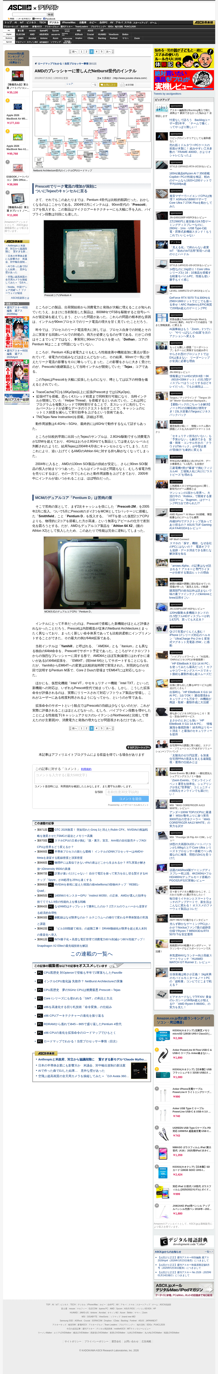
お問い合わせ (131, 1341)
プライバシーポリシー (96, 1341)
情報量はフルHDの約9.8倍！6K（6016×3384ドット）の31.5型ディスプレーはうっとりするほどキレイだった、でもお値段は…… (190, 381)
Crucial (90, 34)
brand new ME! (129, 1317)
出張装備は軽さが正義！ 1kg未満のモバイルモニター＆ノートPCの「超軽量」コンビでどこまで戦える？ (190, 979)
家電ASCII (37, 27)
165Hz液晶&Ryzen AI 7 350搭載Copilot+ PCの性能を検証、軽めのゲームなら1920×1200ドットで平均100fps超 (190, 178)
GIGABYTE (55, 35)
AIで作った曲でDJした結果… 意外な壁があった (71, 1070)
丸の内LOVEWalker (153, 1333)
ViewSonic (114, 34)
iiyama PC (103, 1309)
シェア (69, 84)
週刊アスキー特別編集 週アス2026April (17, 354)
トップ (8, 22)
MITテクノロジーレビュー (139, 1329)
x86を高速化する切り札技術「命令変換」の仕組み (78, 1007)
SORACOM (97, 1321)
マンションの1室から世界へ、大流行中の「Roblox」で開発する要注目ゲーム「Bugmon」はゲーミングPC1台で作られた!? (190, 498)
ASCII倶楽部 (204, 23)
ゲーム (153, 22)
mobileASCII (119, 1329)
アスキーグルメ (52, 27)
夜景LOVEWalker (117, 1333)
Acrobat (32, 38)
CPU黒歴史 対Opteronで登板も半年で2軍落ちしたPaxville (83, 972)
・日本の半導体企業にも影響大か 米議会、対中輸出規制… (16, 259)
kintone (44, 38)
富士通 (21, 31)
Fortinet (113, 38)
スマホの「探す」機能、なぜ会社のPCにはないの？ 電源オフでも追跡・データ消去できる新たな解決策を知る (190, 548)
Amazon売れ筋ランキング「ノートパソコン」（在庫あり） (16, 58)
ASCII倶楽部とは (20, 297)
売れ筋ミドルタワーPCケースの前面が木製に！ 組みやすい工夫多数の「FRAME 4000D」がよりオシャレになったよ (190, 150)
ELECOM (20, 34)
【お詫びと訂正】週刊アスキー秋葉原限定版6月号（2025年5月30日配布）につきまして (184, 1266)
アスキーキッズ (11, 27)
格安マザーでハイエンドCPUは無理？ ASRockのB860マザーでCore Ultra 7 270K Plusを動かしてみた (190, 201)
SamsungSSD (65, 34)
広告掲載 (146, 1341)
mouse (32, 31)
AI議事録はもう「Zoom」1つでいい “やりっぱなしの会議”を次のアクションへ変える (190, 332)
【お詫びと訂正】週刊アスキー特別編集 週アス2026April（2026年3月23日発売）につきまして (183, 1259)
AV (111, 22)
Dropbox (78, 38)
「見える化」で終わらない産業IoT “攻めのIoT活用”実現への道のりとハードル (190, 251)
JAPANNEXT (44, 42)
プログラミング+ (98, 27)
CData (90, 38)
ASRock (79, 34)
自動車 (82, 22)
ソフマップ (56, 42)
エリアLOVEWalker (62, 1333)
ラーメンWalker (45, 1333)
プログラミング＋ (127, 1325)
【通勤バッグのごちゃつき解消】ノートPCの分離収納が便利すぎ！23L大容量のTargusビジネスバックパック (190, 409)
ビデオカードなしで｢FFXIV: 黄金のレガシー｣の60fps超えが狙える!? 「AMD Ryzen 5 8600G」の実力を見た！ (190, 1002)
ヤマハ (125, 38)
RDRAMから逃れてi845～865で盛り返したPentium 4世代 (83, 1024)
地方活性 (119, 27)
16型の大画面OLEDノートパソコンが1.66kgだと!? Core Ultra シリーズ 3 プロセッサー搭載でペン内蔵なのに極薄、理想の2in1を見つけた (190, 851)
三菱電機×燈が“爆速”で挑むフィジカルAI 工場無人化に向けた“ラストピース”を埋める (190, 471)
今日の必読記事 (74, 1329)
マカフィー (21, 42)
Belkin (125, 34)
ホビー (92, 22)
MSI (79, 31)
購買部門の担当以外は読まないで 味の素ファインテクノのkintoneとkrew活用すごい (191, 594)
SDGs (110, 27)
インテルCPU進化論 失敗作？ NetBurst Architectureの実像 (83, 981)
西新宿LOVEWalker (99, 1333)
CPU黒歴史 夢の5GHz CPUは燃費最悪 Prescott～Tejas (82, 990)
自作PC (103, 22)
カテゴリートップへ (138, 747)
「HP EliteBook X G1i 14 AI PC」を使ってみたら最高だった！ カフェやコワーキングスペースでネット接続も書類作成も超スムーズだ (190, 669)
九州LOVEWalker (135, 1333)
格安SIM (24, 27)
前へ (74, 51)
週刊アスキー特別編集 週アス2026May (17, 310)
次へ (108, 51)
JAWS (20, 38)
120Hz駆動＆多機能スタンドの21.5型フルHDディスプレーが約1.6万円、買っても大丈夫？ (189, 616)
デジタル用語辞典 (104, 1329)
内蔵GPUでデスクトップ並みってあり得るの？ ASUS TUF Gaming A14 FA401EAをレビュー (190, 525)
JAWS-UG (84, 1313)
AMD (32, 34)
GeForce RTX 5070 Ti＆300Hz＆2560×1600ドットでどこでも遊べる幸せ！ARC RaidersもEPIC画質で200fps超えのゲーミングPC (190, 303)
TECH (42, 22)
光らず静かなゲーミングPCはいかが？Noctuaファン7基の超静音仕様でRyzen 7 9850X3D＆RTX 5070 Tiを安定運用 (190, 929)
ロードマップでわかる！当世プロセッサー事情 (63, 63)
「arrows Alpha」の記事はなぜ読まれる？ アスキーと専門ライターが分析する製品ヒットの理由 (190, 569)
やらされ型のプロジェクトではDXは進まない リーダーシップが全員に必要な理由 (189, 357)
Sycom (55, 31)
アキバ (119, 22)
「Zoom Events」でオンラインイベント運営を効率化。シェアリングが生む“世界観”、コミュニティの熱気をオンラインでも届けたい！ (190, 787)
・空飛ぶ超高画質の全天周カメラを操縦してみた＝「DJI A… (16, 279)
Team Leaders (110, 1325)
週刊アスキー (67, 27)
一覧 (94, 85)
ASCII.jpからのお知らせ (168, 1251)
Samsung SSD (66, 1321)
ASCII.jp (19, 7)
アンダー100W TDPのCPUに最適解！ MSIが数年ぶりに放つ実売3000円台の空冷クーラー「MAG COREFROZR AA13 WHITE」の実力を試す (190, 819)
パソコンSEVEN (67, 30)
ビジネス (31, 22)
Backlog (102, 38)
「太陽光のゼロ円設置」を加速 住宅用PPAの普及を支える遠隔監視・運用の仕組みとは (190, 759)
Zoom (137, 38)
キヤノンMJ (32, 42)
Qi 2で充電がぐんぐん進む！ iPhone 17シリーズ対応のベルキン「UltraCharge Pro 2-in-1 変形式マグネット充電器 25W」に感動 (189, 638)
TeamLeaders (81, 27)
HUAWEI (102, 34)
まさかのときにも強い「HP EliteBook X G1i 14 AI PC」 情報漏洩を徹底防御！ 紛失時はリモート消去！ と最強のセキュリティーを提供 (190, 727)
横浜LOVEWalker (81, 1333)
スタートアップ (140, 22)
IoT (22, 22)
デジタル (46, 7)
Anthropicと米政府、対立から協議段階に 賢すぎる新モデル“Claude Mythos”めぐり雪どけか (103, 1059)
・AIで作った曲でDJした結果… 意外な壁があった (16, 269)
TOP (48, 1304)
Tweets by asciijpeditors (167, 93)
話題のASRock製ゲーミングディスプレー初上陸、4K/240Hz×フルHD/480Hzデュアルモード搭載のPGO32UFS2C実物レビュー (190, 875)
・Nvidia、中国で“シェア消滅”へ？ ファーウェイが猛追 (16, 290)
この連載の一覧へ (91, 954)
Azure (55, 38)
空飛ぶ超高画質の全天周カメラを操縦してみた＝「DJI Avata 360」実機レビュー (92, 1076)
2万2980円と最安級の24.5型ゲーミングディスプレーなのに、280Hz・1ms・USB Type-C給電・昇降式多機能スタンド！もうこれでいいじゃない (190, 228)
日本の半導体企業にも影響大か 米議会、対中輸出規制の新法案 (82, 1065)
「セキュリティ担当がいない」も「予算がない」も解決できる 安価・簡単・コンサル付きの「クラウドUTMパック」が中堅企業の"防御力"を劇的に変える (190, 442)
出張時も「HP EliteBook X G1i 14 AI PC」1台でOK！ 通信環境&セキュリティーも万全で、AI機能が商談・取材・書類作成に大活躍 (190, 697)
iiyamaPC (44, 31)
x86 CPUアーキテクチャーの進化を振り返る (74, 1015)
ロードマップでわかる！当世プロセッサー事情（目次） (81, 1041)
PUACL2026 (130, 27)
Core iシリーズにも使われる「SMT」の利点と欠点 (78, 998)
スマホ (128, 22)
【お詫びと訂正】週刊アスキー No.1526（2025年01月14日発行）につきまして (185, 1274)
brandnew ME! (67, 42)
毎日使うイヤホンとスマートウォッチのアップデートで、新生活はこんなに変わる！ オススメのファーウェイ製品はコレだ (190, 904)
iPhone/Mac (69, 22)
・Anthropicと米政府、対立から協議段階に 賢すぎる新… (16, 248)
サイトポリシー (73, 1341)
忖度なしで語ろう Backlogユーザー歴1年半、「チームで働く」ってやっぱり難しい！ (189, 123)
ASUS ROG (43, 34)
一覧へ (208, 1251)
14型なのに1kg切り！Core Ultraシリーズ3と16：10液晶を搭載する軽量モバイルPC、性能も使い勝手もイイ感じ (190, 274)
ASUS (90, 31)
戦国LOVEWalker (171, 1333)
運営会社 (116, 1341)
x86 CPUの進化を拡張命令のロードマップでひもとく (80, 1032)
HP (102, 31)
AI (15, 22)
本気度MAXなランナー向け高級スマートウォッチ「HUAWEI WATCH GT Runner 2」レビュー (190, 959)
